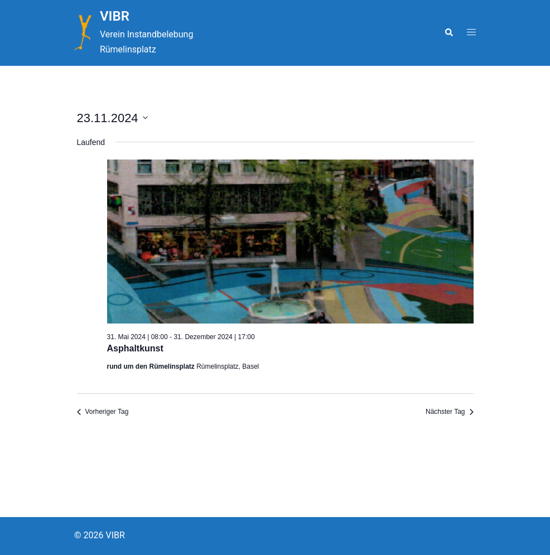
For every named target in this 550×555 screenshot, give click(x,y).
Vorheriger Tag (103, 412)
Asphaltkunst (135, 348)
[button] (448, 32)
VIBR (114, 16)
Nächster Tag (449, 412)
